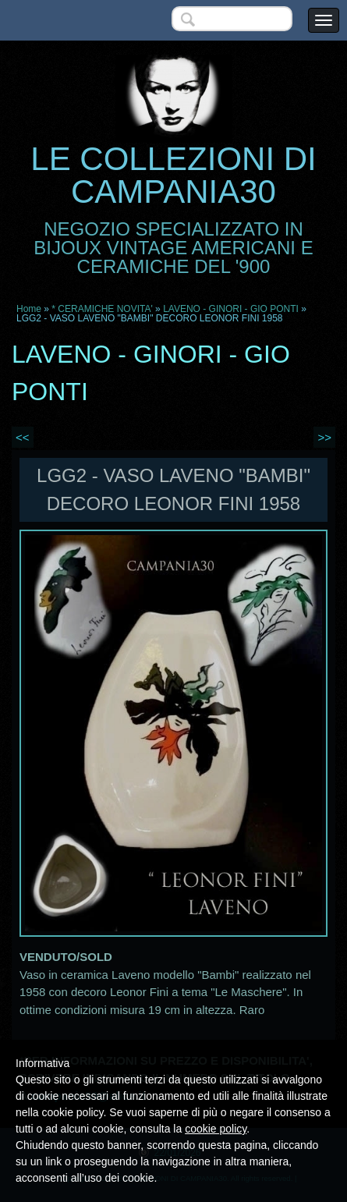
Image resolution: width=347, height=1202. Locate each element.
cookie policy (215, 1128)
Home (28, 308)
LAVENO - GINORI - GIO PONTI (231, 308)
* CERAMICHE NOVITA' (101, 308)
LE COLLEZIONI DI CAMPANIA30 (173, 175)
